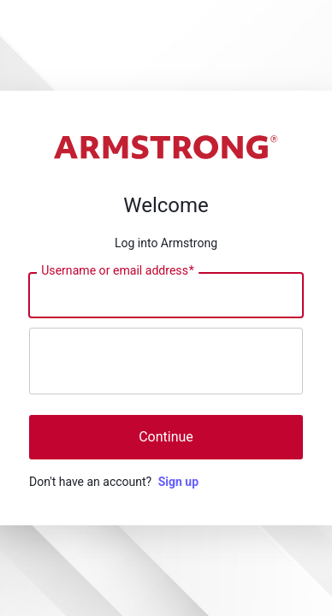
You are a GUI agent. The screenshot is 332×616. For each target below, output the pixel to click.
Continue (166, 437)
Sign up (178, 482)
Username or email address (117, 271)
